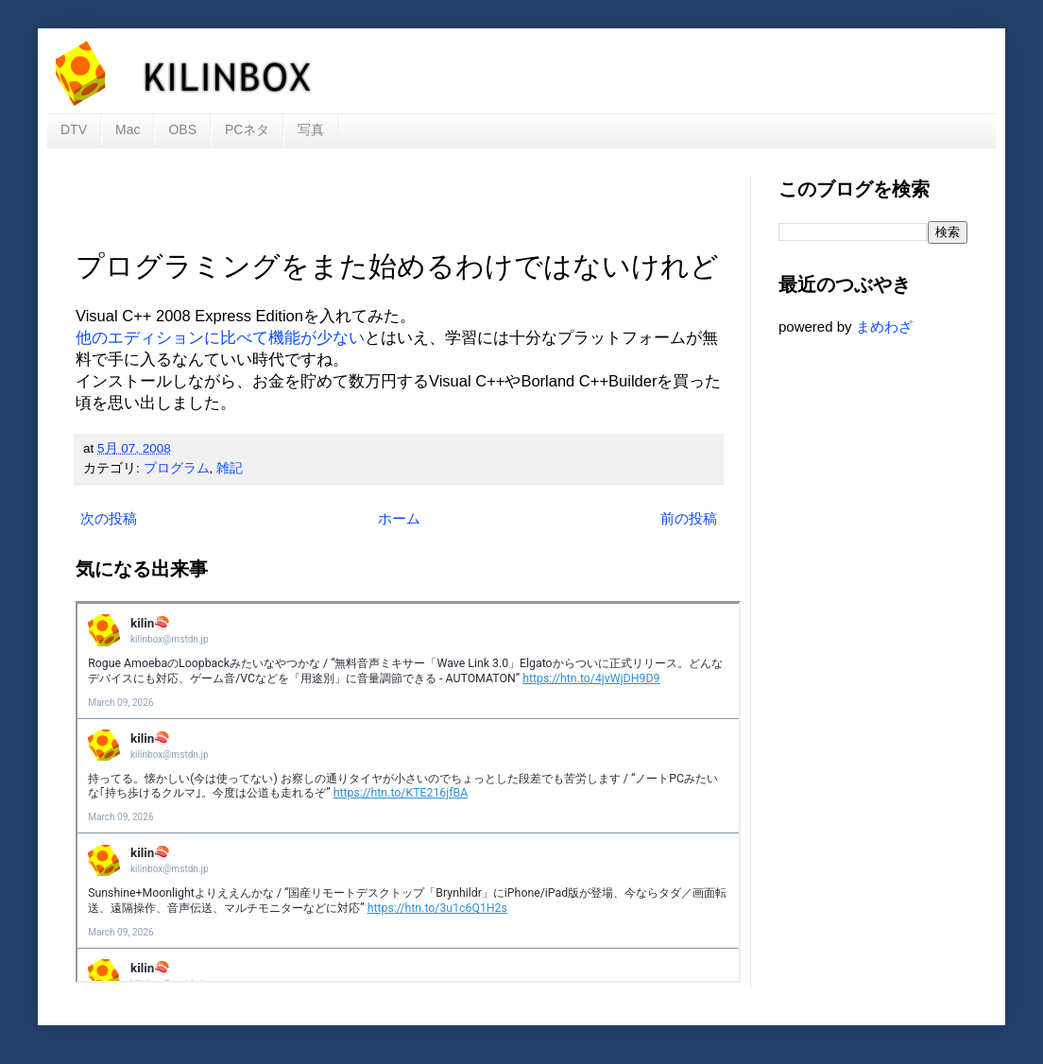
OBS (182, 129)
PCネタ (247, 129)
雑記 (229, 468)
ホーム (399, 518)
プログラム (177, 468)
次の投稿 (108, 518)
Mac (127, 129)
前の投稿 (688, 518)
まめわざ (884, 326)
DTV (73, 129)
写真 (311, 129)
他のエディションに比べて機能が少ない (220, 337)
